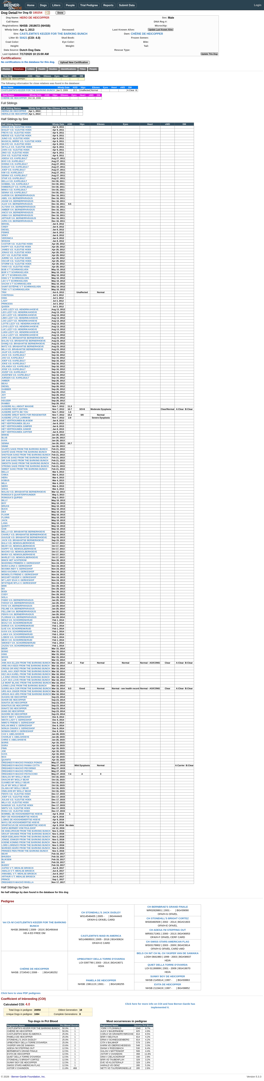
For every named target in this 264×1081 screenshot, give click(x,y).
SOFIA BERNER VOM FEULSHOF (19, 828)
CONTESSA (8, 295)
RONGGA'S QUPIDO (12, 497)
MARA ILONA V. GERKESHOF (17, 566)
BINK (4, 586)
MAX (4, 757)
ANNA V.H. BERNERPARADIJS (17, 215)
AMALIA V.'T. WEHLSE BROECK (18, 871)
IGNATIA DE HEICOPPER (14, 702)
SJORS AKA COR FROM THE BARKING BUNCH (26, 688)
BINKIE (5, 435)
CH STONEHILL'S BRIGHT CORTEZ (168, 918)
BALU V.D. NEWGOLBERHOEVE (18, 543)
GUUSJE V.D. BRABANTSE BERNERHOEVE (24, 537)
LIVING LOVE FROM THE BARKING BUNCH (24, 685)
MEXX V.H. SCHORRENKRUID (17, 640)
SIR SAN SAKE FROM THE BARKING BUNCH (25, 460)
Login (257, 5)
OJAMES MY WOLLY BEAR (15, 782)
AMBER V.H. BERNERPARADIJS (18, 209)
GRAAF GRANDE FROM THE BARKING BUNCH (26, 834)
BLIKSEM (6, 859)
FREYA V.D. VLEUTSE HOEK (16, 132)
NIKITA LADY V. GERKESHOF (17, 720)
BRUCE (5, 506)
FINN (4, 748)
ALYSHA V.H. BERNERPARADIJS (19, 207)
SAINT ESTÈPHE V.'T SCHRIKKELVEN (21, 286)
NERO (5, 486)
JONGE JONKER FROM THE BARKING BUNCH (26, 839)
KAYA (4, 440)
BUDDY (5, 865)
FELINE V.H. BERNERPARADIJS (18, 608)
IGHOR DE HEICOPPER (14, 700)
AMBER (6, 380)
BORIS (5, 742)
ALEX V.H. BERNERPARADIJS (17, 204)
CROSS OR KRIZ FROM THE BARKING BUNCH (26, 668)
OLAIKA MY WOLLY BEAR (15, 788)
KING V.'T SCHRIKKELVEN (15, 278)
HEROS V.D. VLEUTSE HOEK (16, 135)
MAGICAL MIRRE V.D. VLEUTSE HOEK (21, 141)
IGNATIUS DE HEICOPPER (15, 705)
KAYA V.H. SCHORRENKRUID (17, 631)
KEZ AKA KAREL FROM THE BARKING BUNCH (26, 674)
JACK (4, 520)
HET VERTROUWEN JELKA (16, 423)
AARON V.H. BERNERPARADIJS (18, 195)
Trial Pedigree (89, 5)
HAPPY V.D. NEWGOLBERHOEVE (19, 549)
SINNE (5, 446)
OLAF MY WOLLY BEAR (14, 785)
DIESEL (5, 229)
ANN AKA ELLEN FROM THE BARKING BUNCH (26, 663)
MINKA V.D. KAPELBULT (14, 189)
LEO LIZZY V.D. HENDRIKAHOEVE (19, 312)
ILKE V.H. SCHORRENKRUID (16, 628)
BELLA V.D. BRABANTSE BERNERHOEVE (23, 531)
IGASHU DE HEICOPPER (14, 697)
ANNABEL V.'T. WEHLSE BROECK (19, 873)
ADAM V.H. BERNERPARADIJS (17, 201)
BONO (5, 651)
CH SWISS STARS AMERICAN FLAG (167, 941)
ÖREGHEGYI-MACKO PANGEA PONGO (22, 762)
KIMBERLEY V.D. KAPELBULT (17, 187)
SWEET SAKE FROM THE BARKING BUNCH (24, 469)
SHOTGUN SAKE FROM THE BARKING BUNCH (26, 454)
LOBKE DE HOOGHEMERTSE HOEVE (21, 819)
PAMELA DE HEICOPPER (101, 980)
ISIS (4, 392)
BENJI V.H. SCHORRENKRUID (17, 620)
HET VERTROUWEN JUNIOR (16, 429)
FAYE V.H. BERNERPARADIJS (17, 606)
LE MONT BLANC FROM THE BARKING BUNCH (26, 682)
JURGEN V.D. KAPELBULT (15, 378)
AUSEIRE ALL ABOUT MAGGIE (18, 406)
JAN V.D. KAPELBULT (13, 358)
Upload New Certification (74, 62)
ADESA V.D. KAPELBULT (14, 158)
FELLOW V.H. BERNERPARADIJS (19, 611)
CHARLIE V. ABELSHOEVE (15, 737)
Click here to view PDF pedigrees (21, 993)
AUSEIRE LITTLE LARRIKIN (16, 417)
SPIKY (5, 235)
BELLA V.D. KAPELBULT (14, 181)
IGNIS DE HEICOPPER (13, 711)
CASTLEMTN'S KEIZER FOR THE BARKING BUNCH (53, 33)
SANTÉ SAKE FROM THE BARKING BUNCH (24, 452)
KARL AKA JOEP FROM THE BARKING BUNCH (26, 671)
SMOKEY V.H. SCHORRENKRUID (19, 643)
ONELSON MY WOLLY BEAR (16, 791)
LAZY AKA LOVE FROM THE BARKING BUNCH (26, 680)
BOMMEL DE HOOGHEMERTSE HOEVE (22, 814)
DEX (4, 511)
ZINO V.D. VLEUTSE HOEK (15, 152)
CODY (5, 594)
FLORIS (6, 517)
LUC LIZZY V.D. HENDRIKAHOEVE (19, 329)
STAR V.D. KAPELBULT (14, 178)
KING (4, 298)
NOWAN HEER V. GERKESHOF (17, 731)
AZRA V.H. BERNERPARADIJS (17, 221)
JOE (4, 751)
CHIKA (5, 474)
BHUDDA (6, 856)
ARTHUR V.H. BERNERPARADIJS (19, 218)
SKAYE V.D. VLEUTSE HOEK (16, 144)
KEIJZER (6, 400)
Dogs (43, 5)
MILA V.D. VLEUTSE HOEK (15, 802)
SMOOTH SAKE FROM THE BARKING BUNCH (25, 463)
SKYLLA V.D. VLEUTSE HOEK (17, 147)
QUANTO (6, 759)
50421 (23, 37)
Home (30, 5)
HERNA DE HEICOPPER (14, 111)
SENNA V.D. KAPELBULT (14, 175)
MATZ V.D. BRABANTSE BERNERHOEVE (23, 346)
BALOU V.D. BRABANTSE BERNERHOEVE (24, 340)
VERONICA (7, 238)
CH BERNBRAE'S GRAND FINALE (167, 906)
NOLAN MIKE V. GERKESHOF (17, 725)
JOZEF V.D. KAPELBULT (14, 372)
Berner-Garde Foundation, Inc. (28, 1076)
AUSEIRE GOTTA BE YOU (15, 412)
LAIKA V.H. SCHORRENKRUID (17, 634)
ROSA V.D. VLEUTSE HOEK (16, 811)
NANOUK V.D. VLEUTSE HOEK (17, 805)
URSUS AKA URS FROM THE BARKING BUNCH (26, 694)
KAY (4, 397)
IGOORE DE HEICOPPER (14, 714)
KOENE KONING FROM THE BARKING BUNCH (26, 842)
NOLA (5, 597)
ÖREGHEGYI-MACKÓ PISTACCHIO (20, 774)
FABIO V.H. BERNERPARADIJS (18, 600)
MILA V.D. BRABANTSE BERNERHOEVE (22, 349)
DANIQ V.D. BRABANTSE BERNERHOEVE (23, 343)
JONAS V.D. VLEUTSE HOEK (16, 252)
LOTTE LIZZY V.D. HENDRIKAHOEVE (21, 323)
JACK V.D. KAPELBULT (14, 355)
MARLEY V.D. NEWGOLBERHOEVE (20, 557)
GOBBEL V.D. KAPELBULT (15, 184)
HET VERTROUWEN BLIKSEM (17, 420)
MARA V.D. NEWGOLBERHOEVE (18, 554)
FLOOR (5, 514)
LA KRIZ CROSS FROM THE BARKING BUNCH (26, 677)
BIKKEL (6, 224)
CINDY (5, 226)
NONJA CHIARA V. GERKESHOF (18, 728)
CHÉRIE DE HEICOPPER (147, 33)
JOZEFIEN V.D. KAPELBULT (16, 375)
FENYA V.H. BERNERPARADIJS (18, 614)
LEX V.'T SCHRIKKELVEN (15, 281)
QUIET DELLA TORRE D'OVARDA (168, 964)
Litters (56, 5)
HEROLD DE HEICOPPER (15, 114)
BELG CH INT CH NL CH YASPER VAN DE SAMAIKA (168, 953)
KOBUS (5, 480)
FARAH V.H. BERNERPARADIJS (18, 603)
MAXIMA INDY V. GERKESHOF (17, 568)
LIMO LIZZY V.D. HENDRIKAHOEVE (20, 318)
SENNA (5, 443)
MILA (4, 483)
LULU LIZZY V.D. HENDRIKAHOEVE (20, 335)
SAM (4, 529)
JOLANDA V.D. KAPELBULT (16, 366)
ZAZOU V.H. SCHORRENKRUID (18, 645)
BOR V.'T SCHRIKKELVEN (15, 272)
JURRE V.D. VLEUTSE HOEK (16, 258)
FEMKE (5, 232)
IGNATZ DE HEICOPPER (14, 708)
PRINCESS (7, 303)
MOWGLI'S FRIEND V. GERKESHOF (20, 574)
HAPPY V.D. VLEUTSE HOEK (16, 246)
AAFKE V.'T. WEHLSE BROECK (18, 868)
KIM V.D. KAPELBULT (13, 172)
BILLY (5, 500)
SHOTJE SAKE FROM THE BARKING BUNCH (25, 457)
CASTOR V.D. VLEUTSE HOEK (17, 244)
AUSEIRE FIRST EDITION (14, 409)
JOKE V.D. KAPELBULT (14, 363)
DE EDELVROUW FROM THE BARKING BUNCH (26, 831)
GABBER (6, 389)
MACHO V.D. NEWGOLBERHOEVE (19, 551)
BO (3, 588)
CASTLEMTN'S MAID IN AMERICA (101, 935)
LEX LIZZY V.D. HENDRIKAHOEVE (19, 315)
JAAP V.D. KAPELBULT (14, 352)
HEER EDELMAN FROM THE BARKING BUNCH (26, 836)
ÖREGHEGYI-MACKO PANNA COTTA (21, 765)
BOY (4, 503)
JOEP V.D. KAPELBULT (14, 169)
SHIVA (5, 489)
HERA (5, 477)
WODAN (6, 241)
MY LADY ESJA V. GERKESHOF (18, 580)
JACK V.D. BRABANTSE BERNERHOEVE (23, 540)
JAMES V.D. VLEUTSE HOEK (16, 249)
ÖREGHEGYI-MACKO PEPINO (17, 771)
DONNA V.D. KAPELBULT (15, 164)
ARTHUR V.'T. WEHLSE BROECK (18, 876)
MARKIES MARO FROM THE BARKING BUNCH (26, 848)
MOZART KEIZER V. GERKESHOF (19, 577)
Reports (108, 5)
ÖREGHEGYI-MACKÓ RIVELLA (18, 882)
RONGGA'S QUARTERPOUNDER (19, 494)
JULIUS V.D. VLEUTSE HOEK (16, 799)
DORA (5, 745)
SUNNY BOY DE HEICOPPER (167, 976)
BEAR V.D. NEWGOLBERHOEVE (18, 546)
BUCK (5, 509)
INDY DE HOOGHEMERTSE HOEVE (20, 816)
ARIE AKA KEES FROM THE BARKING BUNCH (26, 665)
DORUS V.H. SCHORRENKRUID (18, 625)
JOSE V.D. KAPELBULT (14, 369)
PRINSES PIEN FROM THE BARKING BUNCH (25, 851)
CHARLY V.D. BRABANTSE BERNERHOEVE (24, 534)
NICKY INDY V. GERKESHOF (16, 717)
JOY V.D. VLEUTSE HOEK (15, 255)
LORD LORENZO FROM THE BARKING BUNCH (26, 845)
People (70, 5)
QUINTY (6, 526)
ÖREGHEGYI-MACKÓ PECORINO (19, 768)
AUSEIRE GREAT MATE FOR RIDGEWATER (24, 415)
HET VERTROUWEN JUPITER (17, 432)
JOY (4, 395)
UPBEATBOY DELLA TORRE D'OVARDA (101, 958)
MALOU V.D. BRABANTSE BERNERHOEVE (24, 492)
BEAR (5, 853)
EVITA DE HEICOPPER (167, 984)
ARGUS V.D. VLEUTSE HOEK (16, 127)
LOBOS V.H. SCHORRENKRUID (18, 637)
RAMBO (6, 403)
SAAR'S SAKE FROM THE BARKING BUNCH (25, 449)
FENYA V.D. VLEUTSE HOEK (16, 794)
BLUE (4, 437)
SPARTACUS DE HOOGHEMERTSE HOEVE (24, 825)
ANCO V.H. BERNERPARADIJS (17, 212)
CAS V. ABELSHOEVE (13, 734)
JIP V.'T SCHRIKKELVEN (14, 275)
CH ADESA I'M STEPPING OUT (167, 929)
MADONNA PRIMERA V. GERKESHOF (21, 563)
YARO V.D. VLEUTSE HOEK (16, 266)
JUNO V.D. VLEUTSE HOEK (16, 138)
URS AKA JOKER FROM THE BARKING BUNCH (26, 691)
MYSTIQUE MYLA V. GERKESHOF (19, 583)
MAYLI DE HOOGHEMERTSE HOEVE (20, 822)
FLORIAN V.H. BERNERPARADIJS (19, 617)
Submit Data (127, 5)
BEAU (5, 383)
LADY (4, 301)
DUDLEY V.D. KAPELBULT (15, 167)
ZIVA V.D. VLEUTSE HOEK (15, 155)
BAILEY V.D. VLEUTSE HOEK (17, 130)
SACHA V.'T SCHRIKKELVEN (16, 283)
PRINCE (6, 879)
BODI (4, 591)
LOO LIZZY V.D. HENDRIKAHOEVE (19, 321)
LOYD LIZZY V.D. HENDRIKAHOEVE (20, 326)
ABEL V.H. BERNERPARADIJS (17, 198)
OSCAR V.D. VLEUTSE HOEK (16, 261)
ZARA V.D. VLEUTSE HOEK (16, 150)
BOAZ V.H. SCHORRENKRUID (17, 623)
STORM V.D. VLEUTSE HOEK (16, 264)
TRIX (4, 292)
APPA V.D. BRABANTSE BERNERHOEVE (23, 338)
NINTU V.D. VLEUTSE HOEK (16, 808)
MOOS (5, 657)
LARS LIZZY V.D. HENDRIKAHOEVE (20, 309)
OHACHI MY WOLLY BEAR (15, 779)
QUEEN (5, 306)
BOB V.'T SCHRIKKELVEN (15, 269)
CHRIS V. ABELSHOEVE (14, 739)
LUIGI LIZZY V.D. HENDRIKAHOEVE (20, 332)
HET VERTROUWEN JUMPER (17, 426)
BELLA (5, 472)
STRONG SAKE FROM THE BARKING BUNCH (25, 466)
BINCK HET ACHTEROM (14, 560)
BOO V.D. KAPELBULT (13, 161)
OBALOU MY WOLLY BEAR (16, 777)
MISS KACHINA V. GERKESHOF (18, 571)
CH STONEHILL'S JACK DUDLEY (101, 912)
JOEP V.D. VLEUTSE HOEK (15, 796)
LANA (5, 523)
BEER (5, 648)
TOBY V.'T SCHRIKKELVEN (15, 289)
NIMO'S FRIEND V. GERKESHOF (18, 722)
